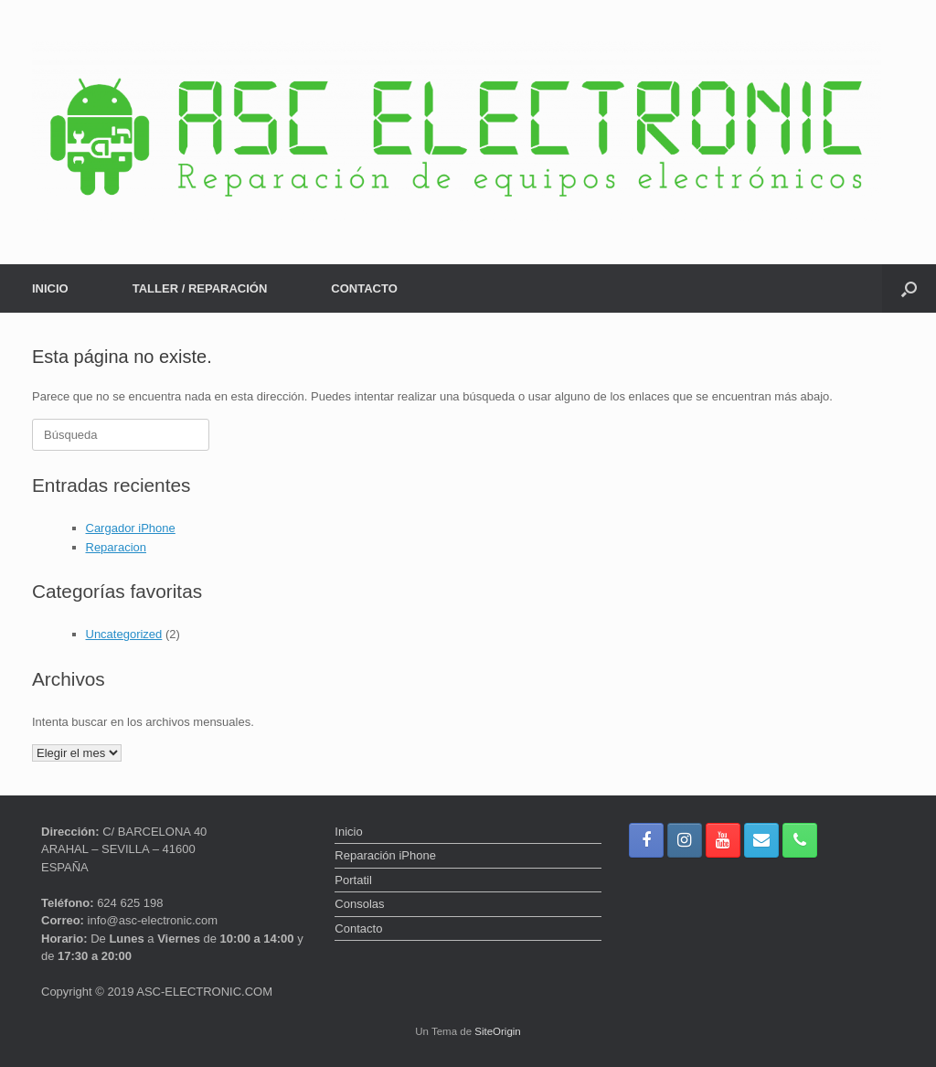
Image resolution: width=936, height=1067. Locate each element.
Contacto (358, 928)
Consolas (359, 904)
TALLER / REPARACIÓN (200, 288)
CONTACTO (364, 288)
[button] (909, 288)
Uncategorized (124, 634)
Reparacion (116, 547)
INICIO (50, 288)
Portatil (353, 880)
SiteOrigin (497, 1031)
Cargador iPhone (131, 528)
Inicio (348, 831)
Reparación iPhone (385, 855)
